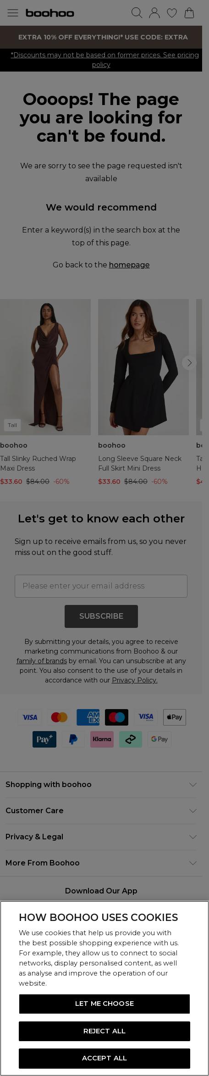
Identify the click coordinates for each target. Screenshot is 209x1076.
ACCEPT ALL (104, 1058)
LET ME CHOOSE (104, 1003)
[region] (104, 988)
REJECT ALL (104, 1031)
